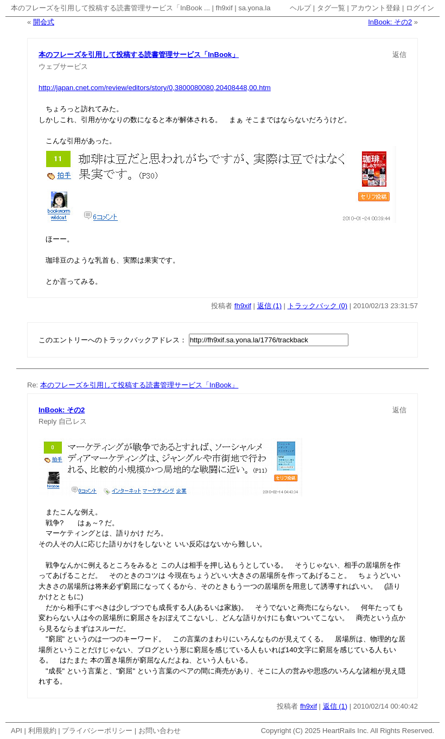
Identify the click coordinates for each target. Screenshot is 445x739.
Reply (47, 421)
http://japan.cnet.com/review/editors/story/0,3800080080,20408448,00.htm (155, 88)
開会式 (43, 22)
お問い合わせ (159, 731)
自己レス (73, 421)
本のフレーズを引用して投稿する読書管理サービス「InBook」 (139, 54)
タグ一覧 (331, 8)
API (16, 731)
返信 (399, 54)
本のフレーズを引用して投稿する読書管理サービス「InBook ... (110, 8)
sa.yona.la (254, 8)
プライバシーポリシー (97, 731)
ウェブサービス (63, 66)
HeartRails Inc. (345, 731)
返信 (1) (269, 306)
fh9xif (224, 8)
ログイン (420, 8)
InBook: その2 (390, 22)
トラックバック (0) (318, 306)
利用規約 (42, 731)
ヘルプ (300, 8)
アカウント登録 (375, 8)
